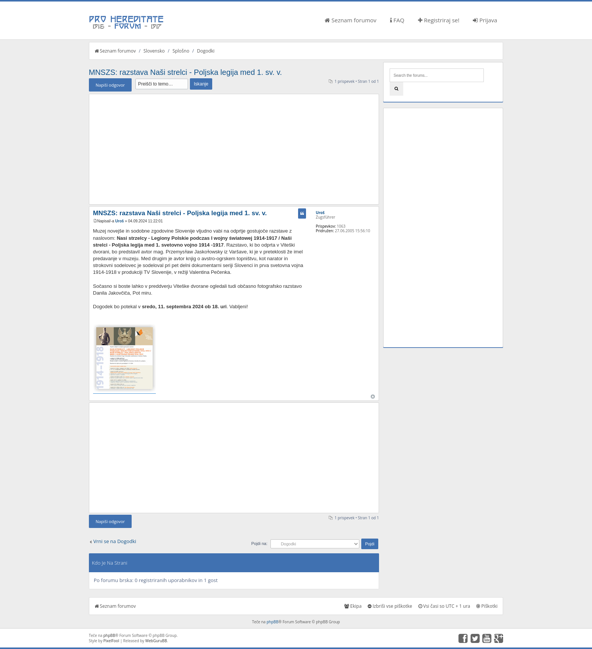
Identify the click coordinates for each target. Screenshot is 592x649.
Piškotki (486, 606)
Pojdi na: (259, 543)
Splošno (180, 51)
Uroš (119, 221)
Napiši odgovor (110, 85)
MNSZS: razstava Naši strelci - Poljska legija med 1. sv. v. (185, 72)
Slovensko (154, 51)
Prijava (485, 20)
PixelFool (111, 640)
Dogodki (205, 51)
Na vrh (373, 396)
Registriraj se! (439, 20)
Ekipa (353, 606)
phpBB (272, 621)
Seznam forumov (350, 20)
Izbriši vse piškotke (390, 606)
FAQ (397, 20)
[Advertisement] (234, 149)
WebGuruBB (156, 640)
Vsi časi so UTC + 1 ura (444, 606)
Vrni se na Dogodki (114, 541)
